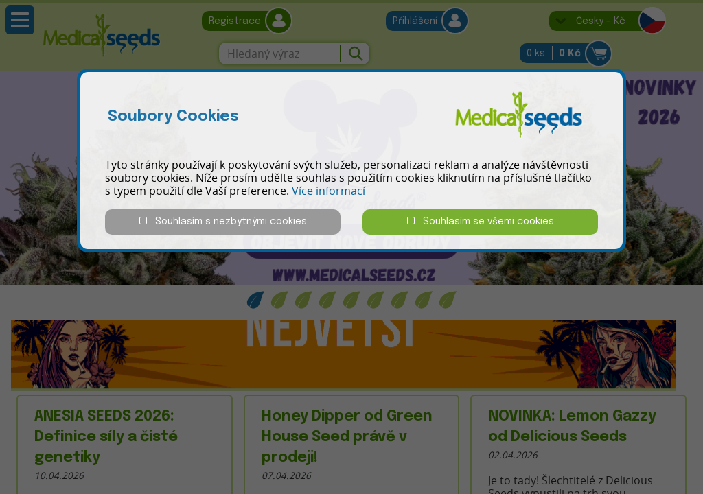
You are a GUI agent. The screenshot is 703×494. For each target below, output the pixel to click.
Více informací (328, 190)
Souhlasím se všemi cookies (480, 221)
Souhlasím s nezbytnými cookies (223, 221)
